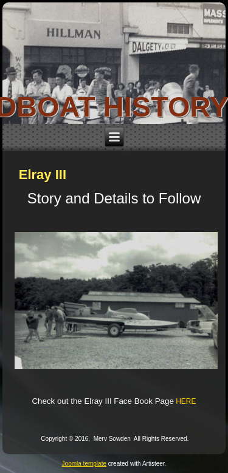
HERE (186, 401)
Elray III (42, 174)
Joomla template (84, 463)
